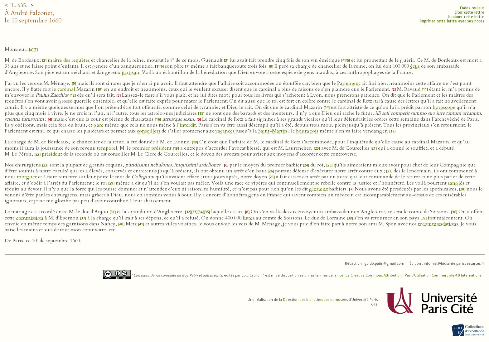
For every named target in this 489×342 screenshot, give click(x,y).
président (52, 154)
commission (29, 217)
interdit (188, 125)
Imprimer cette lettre (466, 16)
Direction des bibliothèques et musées (315, 299)
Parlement (348, 83)
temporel (107, 148)
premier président (152, 148)
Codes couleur (472, 8)
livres (248, 217)
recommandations (438, 223)
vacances (225, 131)
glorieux (318, 188)
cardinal (66, 89)
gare (99, 125)
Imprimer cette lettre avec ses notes (452, 21)
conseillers (148, 131)
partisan (130, 72)
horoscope (444, 107)
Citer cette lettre (469, 12)
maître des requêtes (69, 60)
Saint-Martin (272, 131)
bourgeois (307, 131)
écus (415, 66)
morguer (27, 176)
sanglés (456, 183)
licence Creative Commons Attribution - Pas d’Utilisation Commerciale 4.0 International (409, 275)
